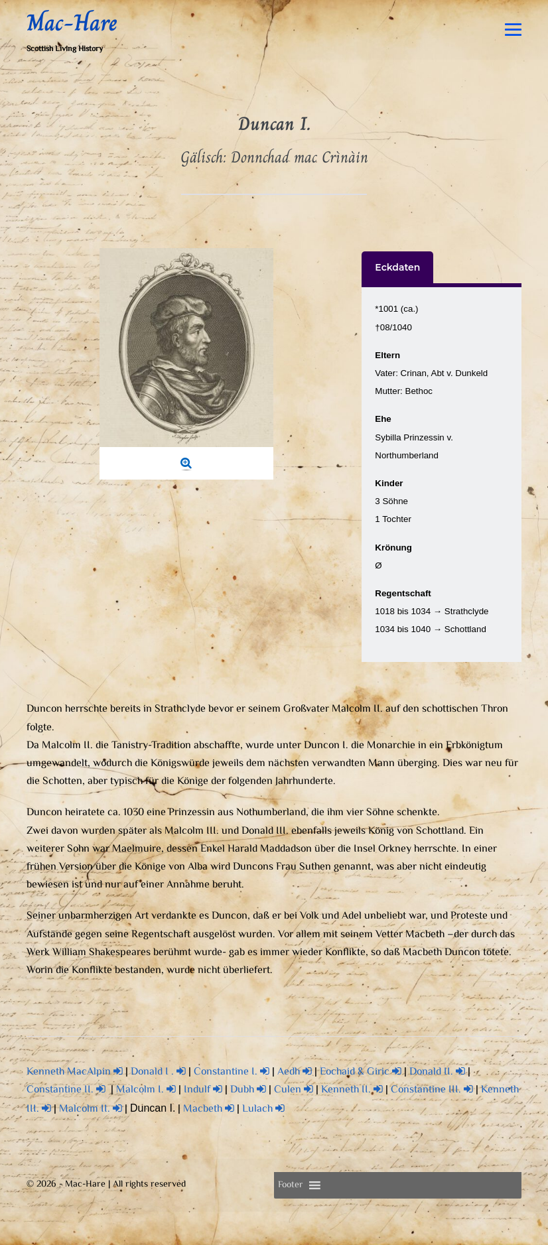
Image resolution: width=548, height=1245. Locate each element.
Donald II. (437, 1072)
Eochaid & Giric (360, 1072)
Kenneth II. (352, 1090)
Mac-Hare (72, 22)
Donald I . (158, 1072)
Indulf (203, 1090)
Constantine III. (432, 1090)
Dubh (248, 1090)
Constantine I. (231, 1072)
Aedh (294, 1072)
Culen (293, 1090)
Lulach (263, 1109)
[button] (290, 1185)
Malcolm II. (90, 1109)
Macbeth (208, 1109)
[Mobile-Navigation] (513, 29)
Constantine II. (66, 1090)
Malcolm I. (146, 1090)
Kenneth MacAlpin (75, 1072)
